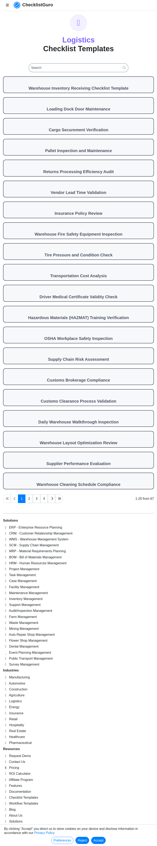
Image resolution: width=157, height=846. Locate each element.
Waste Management (20, 622)
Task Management (19, 575)
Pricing (11, 767)
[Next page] (51, 498)
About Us (12, 815)
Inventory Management (23, 599)
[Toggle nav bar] (7, 5)
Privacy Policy (44, 833)
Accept (98, 840)
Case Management (20, 581)
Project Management (21, 569)
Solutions (10, 520)
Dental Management (21, 646)
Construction (15, 689)
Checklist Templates (20, 797)
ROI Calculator (16, 773)
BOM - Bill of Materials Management (32, 557)
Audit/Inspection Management (27, 610)
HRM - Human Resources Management (34, 563)
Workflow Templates (20, 803)
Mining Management (21, 628)
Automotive (14, 683)
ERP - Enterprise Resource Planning (32, 527)
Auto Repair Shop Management (29, 634)
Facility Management (21, 587)
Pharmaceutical (17, 743)
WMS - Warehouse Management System (35, 539)
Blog (9, 809)
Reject (82, 840)
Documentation (17, 791)
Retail (10, 719)
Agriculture (14, 695)
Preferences (62, 840)
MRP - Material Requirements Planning (34, 551)
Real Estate (14, 731)
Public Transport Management (28, 658)
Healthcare (14, 737)
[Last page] (59, 498)
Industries (11, 670)
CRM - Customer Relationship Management (38, 533)
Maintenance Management (25, 593)
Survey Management (21, 664)
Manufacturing (16, 677)
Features (12, 785)
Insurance (13, 713)
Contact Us (14, 762)
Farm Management (20, 617)
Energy (11, 707)
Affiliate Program (18, 779)
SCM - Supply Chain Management (31, 545)
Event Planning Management (27, 652)
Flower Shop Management (25, 640)
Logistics (12, 701)
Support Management (21, 605)
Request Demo (17, 756)
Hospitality (13, 725)
